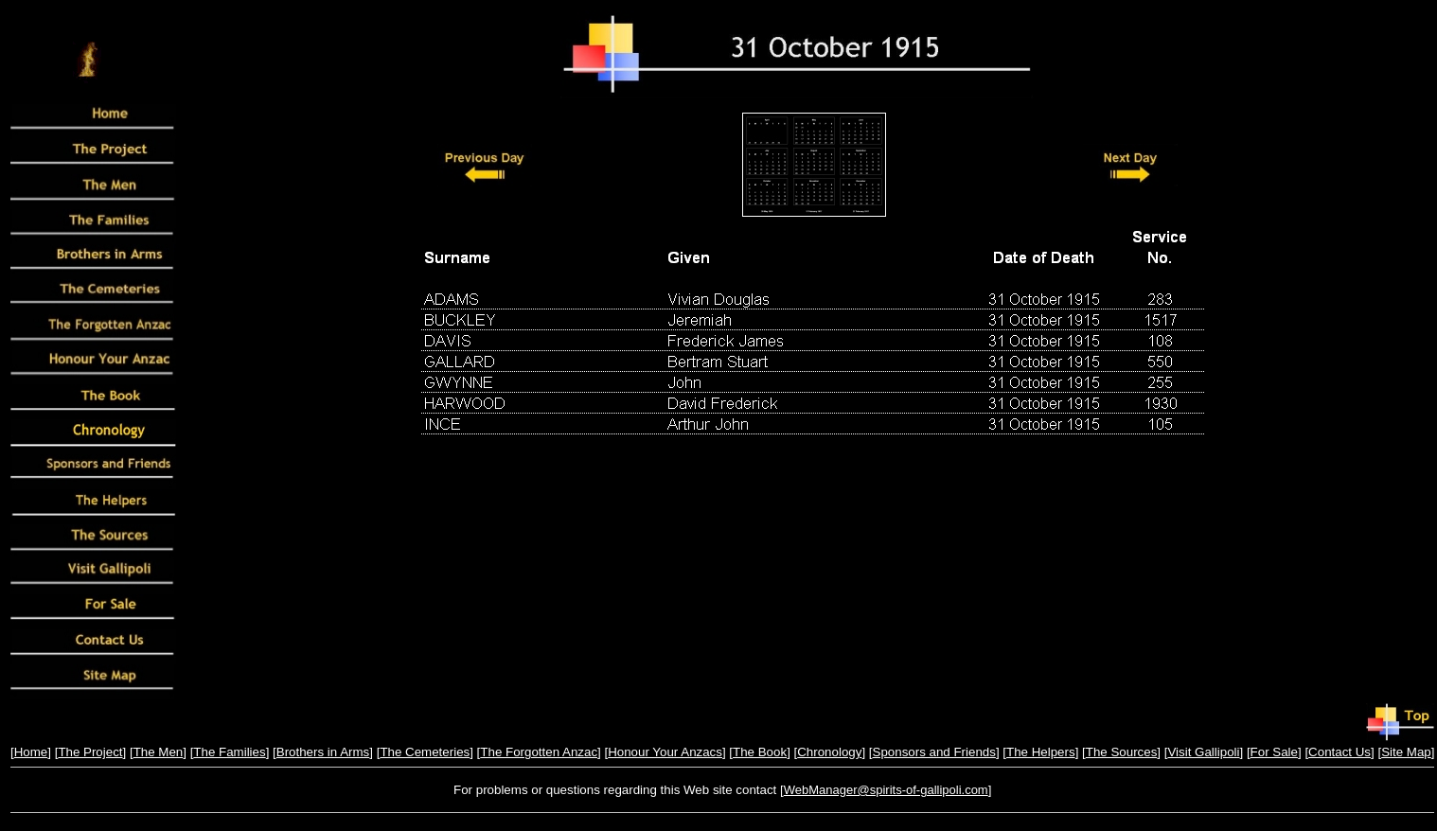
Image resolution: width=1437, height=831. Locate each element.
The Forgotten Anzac (538, 752)
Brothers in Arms (323, 752)
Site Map (1406, 752)
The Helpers (1040, 752)
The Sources (1122, 752)
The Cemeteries (425, 752)
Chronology (829, 752)
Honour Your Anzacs (665, 752)
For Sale (1274, 752)
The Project (90, 752)
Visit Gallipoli (1203, 752)
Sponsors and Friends (934, 752)
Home (31, 752)
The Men (158, 752)
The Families (229, 752)
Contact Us (1339, 752)
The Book (760, 752)
